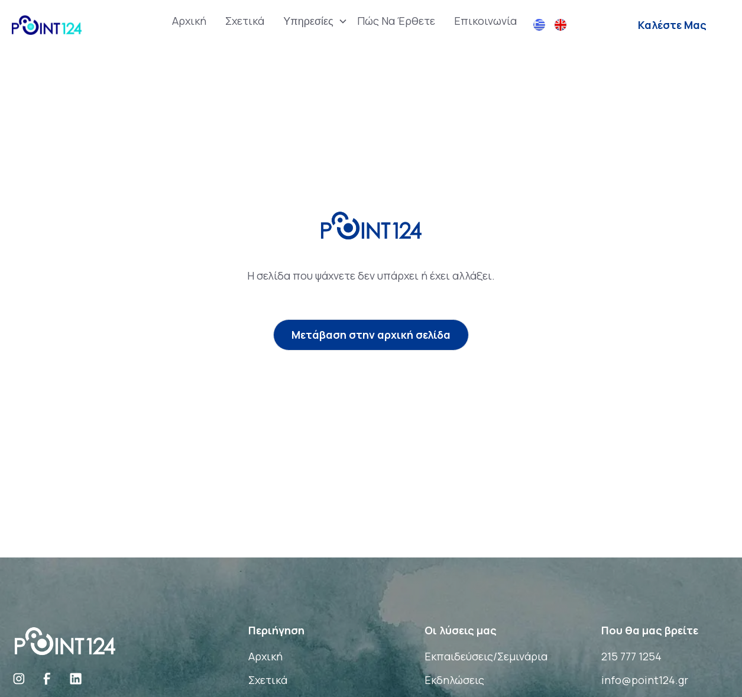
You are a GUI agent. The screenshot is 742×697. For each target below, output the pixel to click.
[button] (311, 21)
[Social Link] (19, 679)
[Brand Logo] (65, 640)
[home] (47, 25)
